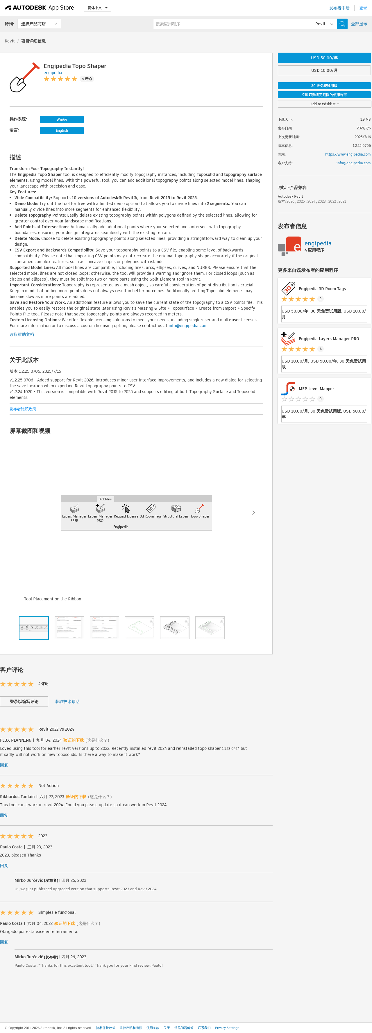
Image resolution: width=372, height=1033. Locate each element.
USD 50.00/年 (324, 58)
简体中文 (98, 7)
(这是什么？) (97, 740)
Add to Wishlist (324, 103)
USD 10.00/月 (324, 70)
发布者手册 (339, 8)
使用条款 (152, 1027)
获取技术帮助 (67, 701)
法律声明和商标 (131, 1027)
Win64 (62, 119)
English (62, 130)
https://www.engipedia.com (348, 154)
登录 (363, 8)
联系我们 (204, 1027)
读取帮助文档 (22, 334)
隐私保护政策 (105, 1027)
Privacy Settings (227, 1027)
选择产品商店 (33, 24)
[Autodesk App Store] (40, 7)
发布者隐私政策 (23, 409)
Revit (10, 41)
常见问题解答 (184, 1027)
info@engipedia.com (188, 326)
